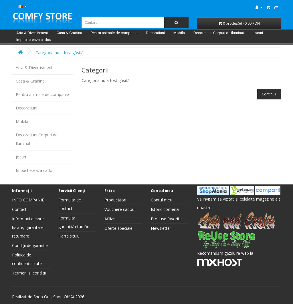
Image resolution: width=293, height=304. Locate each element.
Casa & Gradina (69, 33)
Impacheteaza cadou (33, 40)
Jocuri (258, 33)
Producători (115, 200)
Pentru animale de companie (114, 33)
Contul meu (161, 200)
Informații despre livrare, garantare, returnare (28, 227)
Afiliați (110, 218)
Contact (19, 209)
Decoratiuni (155, 33)
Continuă (269, 94)
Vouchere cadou (119, 209)
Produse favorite (166, 218)
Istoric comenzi (165, 209)
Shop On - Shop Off (51, 296)
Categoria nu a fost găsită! (59, 52)
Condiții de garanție (30, 245)
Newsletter (161, 228)
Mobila (179, 33)
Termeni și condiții (29, 273)
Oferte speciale (118, 228)
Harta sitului (69, 236)
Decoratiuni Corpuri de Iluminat (218, 33)
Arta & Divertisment (32, 33)
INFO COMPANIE (28, 200)
